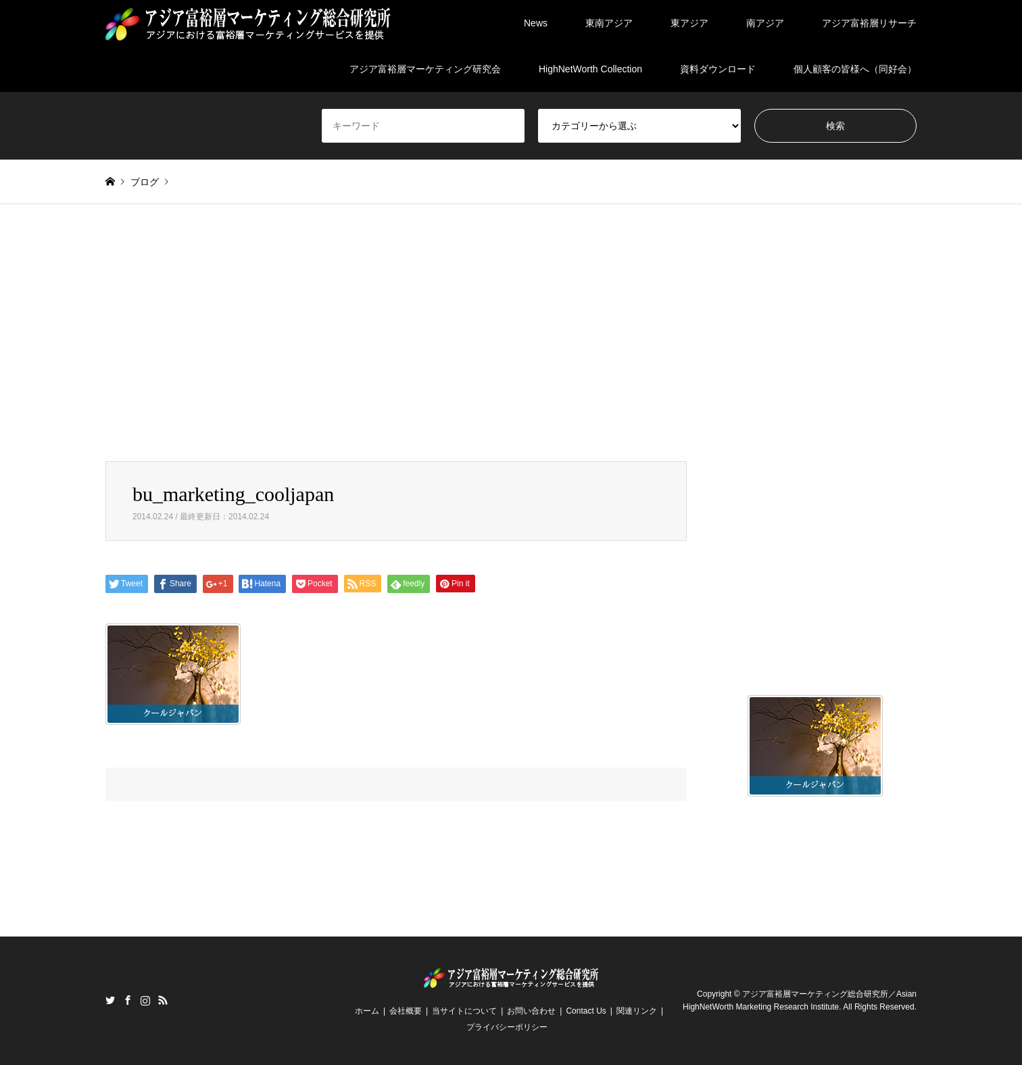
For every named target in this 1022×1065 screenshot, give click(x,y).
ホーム (367, 1011)
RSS (163, 1000)
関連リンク (636, 1011)
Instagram (145, 1000)
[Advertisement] (511, 332)
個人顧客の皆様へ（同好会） (855, 69)
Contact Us (586, 1011)
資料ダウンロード (718, 69)
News (536, 23)
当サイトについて (464, 1011)
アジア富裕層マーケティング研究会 (425, 69)
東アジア (689, 23)
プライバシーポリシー (507, 1027)
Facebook (127, 1000)
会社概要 (405, 1011)
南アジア (765, 23)
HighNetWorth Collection (590, 69)
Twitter (110, 1000)
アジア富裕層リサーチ (869, 23)
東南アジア (609, 23)
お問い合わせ (531, 1011)
